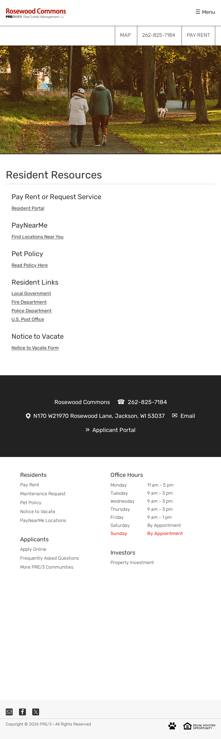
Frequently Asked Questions (49, 558)
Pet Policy (30, 502)
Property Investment (132, 562)
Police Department (32, 310)
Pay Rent (29, 484)
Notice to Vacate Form (35, 348)
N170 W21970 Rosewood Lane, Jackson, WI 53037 (99, 415)
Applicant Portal (114, 429)
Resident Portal (28, 208)
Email (187, 415)
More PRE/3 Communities (46, 567)
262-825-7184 (147, 402)
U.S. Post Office (28, 319)
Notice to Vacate (37, 511)
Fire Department (29, 302)
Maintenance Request (43, 493)
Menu (208, 12)
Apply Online (33, 549)
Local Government (31, 293)
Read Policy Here (30, 265)
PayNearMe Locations (43, 520)
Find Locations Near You (38, 236)
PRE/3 (46, 724)
